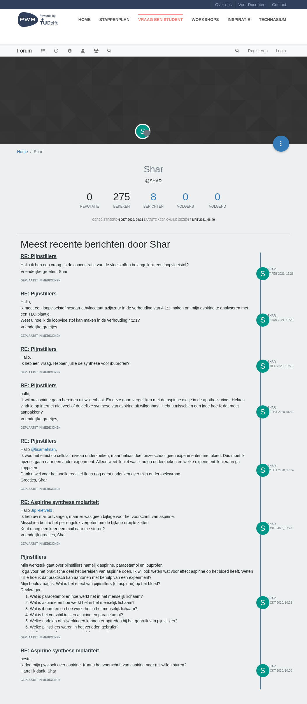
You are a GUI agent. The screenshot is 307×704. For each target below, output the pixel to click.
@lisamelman (43, 449)
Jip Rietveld (41, 510)
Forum (24, 51)
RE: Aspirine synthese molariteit (60, 502)
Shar (272, 269)
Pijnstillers (34, 557)
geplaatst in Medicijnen (41, 280)
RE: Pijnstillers (39, 256)
